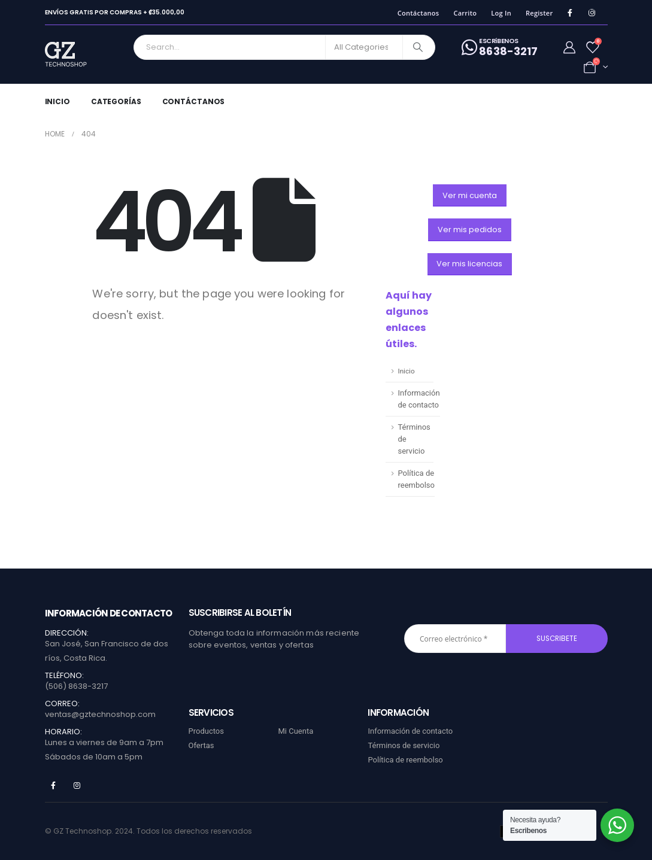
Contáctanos (418, 12)
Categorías (116, 101)
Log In (501, 12)
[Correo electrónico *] (455, 638)
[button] (470, 195)
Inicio (57, 101)
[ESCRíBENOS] (500, 47)
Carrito (465, 12)
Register (539, 12)
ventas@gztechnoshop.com (100, 714)
